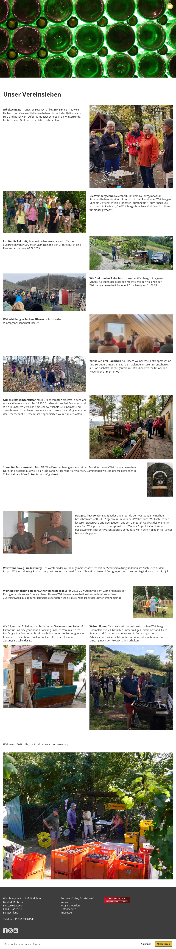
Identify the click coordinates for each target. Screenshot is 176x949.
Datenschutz (68, 909)
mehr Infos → (114, 371)
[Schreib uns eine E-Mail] (16, 930)
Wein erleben (68, 902)
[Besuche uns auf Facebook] (5, 930)
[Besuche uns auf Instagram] (10, 930)
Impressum (67, 912)
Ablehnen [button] (146, 943)
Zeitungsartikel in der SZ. (17, 640)
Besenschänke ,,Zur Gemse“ (77, 898)
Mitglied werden (70, 905)
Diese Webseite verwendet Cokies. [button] (22, 944)
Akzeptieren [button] (163, 943)
